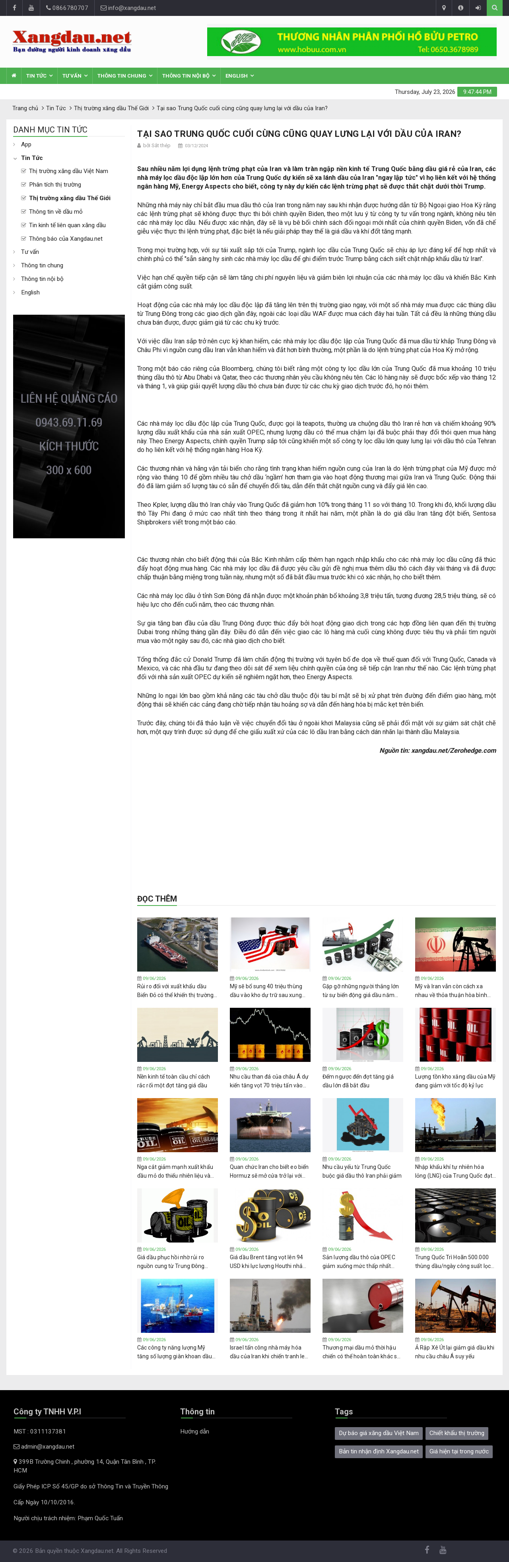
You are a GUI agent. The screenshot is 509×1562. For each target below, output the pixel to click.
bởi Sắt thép (157, 145)
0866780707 (67, 8)
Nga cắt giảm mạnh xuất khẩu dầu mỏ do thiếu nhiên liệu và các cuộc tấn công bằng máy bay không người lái (175, 1172)
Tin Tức (36, 76)
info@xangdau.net (128, 8)
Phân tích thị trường (55, 184)
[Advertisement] (69, 657)
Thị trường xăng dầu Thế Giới (70, 198)
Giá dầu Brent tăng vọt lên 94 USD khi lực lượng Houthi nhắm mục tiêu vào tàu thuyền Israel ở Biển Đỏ (270, 1262)
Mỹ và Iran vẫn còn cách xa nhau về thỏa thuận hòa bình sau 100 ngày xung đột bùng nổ (454, 991)
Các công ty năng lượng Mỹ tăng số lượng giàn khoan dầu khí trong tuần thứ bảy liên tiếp (175, 1352)
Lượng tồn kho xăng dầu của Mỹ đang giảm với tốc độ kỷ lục (455, 1081)
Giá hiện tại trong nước (459, 1451)
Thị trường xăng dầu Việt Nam (68, 171)
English (236, 76)
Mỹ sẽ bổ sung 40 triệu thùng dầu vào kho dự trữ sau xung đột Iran (266, 991)
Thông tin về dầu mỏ (56, 211)
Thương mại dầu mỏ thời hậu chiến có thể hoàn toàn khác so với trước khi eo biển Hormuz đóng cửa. (361, 1352)
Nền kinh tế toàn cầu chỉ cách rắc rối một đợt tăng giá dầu (173, 1081)
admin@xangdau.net (44, 1446)
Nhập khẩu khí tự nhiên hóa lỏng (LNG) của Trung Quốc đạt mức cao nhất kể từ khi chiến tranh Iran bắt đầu (453, 1172)
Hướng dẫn (194, 1431)
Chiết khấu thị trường (456, 1433)
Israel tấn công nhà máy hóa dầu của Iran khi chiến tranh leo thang (269, 1352)
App (26, 144)
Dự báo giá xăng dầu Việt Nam (379, 1433)
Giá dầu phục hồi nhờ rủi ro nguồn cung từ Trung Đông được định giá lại (170, 1262)
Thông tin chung (121, 76)
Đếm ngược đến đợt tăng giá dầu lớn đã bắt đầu (358, 1081)
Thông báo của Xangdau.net (66, 238)
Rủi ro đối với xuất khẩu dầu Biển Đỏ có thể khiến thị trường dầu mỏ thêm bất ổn (175, 991)
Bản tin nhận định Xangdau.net (379, 1451)
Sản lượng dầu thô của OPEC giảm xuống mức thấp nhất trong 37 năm (358, 1262)
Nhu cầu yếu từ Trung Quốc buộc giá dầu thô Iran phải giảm (362, 1171)
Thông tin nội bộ (186, 76)
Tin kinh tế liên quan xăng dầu (67, 225)
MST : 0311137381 (40, 1431)
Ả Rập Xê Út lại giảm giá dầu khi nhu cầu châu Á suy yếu (454, 1351)
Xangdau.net (97, 1550)
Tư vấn (72, 76)
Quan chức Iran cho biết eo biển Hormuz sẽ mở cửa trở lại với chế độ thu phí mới (269, 1172)
